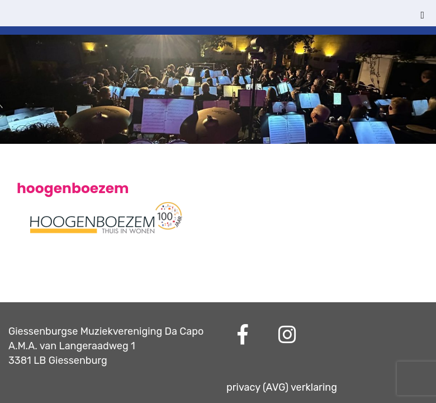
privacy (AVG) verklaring (281, 387)
